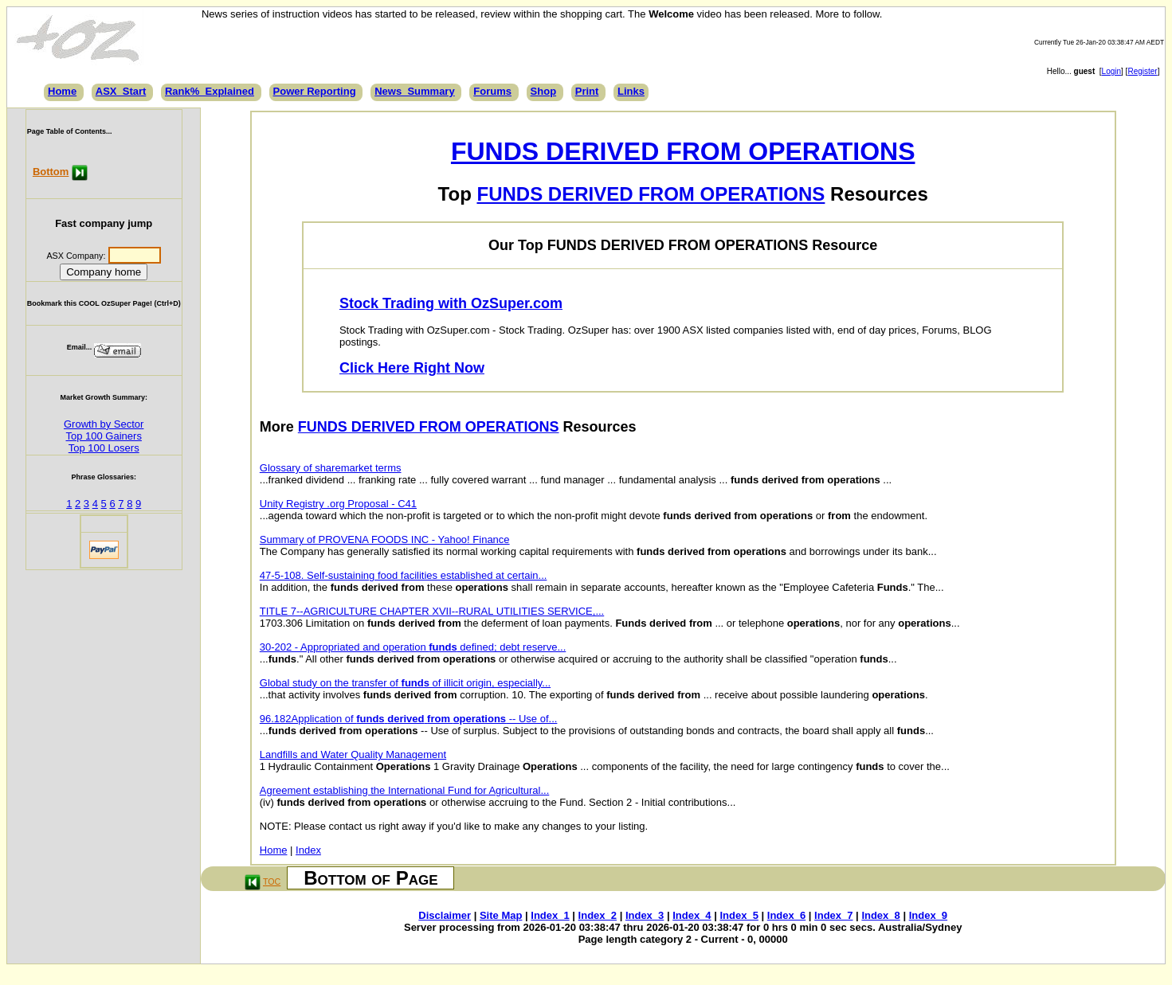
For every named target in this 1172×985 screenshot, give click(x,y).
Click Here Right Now (411, 368)
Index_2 (597, 915)
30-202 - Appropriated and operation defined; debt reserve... (413, 647)
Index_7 (833, 915)
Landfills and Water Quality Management (353, 754)
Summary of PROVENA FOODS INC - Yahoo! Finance (385, 539)
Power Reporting (314, 91)
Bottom (51, 172)
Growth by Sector (103, 424)
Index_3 (644, 915)
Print (587, 91)
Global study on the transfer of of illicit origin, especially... (405, 683)
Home (62, 91)
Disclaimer (444, 915)
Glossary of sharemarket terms (331, 468)
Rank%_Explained (209, 91)
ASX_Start (121, 91)
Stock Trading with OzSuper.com (450, 303)
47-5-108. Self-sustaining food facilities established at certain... (403, 575)
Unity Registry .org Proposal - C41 (338, 504)
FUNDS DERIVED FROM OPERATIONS (683, 151)
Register (1142, 71)
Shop (544, 91)
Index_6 (786, 915)
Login (1111, 71)
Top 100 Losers (104, 448)
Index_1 (550, 915)
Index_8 (880, 915)
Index (308, 850)
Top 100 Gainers (104, 436)
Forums (492, 91)
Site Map (501, 915)
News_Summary (414, 91)
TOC (271, 881)
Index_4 (691, 915)
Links (631, 91)
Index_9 (928, 915)
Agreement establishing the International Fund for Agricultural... (405, 790)
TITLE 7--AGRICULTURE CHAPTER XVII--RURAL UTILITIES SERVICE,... (432, 611)
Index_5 (738, 915)
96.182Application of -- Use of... (409, 719)
